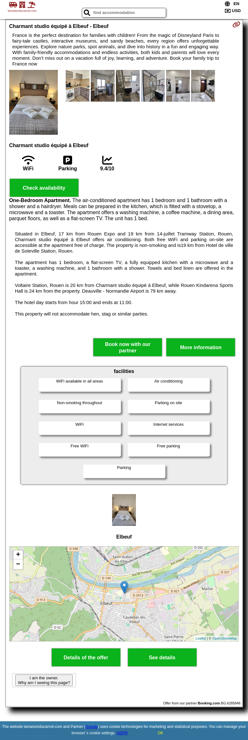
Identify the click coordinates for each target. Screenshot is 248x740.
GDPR (122, 733)
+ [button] (18, 555)
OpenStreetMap (224, 638)
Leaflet (201, 638)
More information (201, 347)
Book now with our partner (128, 347)
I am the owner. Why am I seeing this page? (44, 680)
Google (91, 726)
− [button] (18, 564)
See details (162, 657)
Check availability (44, 188)
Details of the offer (86, 657)
